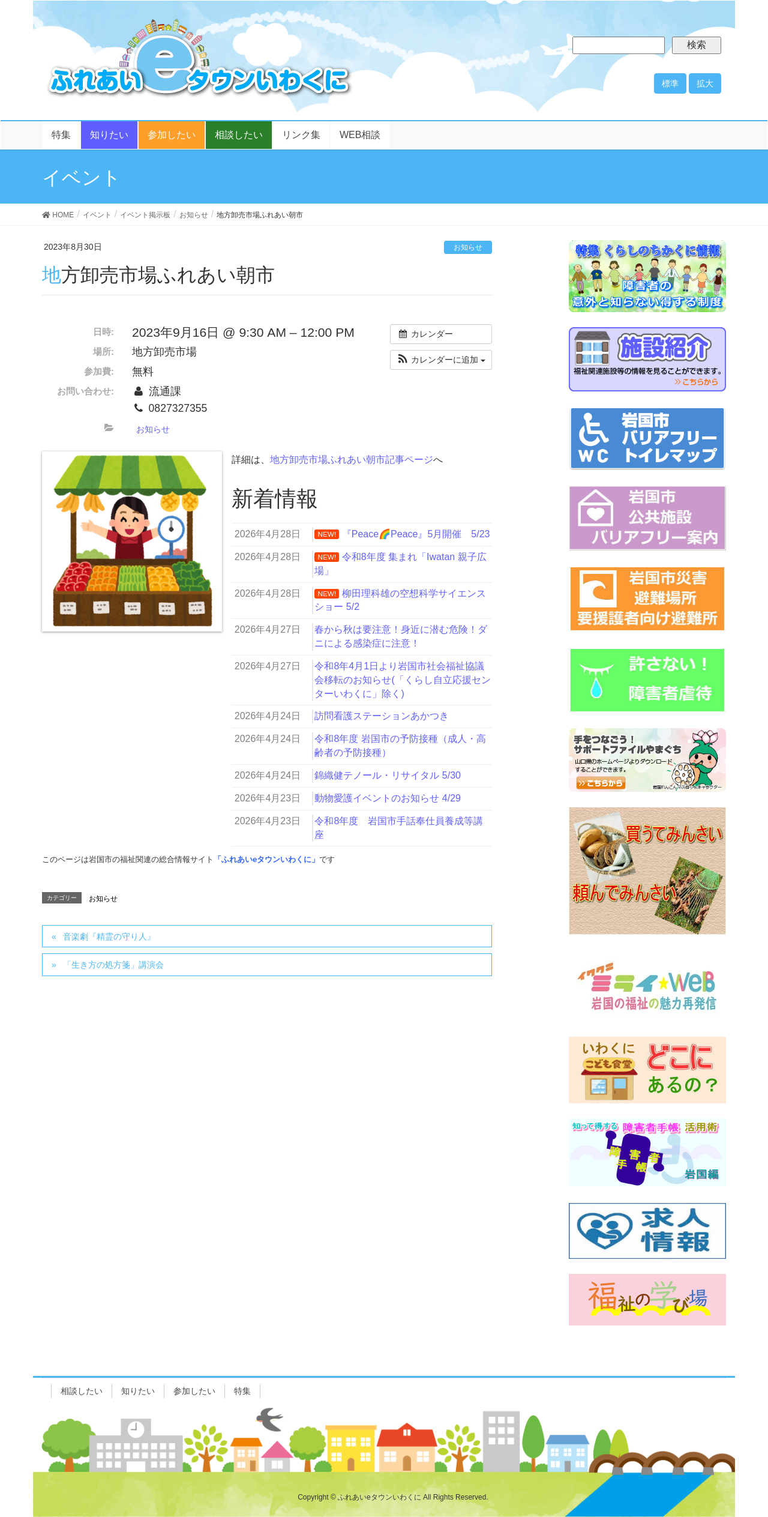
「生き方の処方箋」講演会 (113, 965)
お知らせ (468, 247)
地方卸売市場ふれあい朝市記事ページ (351, 459)
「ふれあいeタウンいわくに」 (266, 859)
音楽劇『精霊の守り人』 (109, 936)
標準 (670, 83)
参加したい (194, 1391)
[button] (441, 360)
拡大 (705, 83)
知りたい (138, 1391)
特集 (242, 1391)
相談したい (82, 1391)
